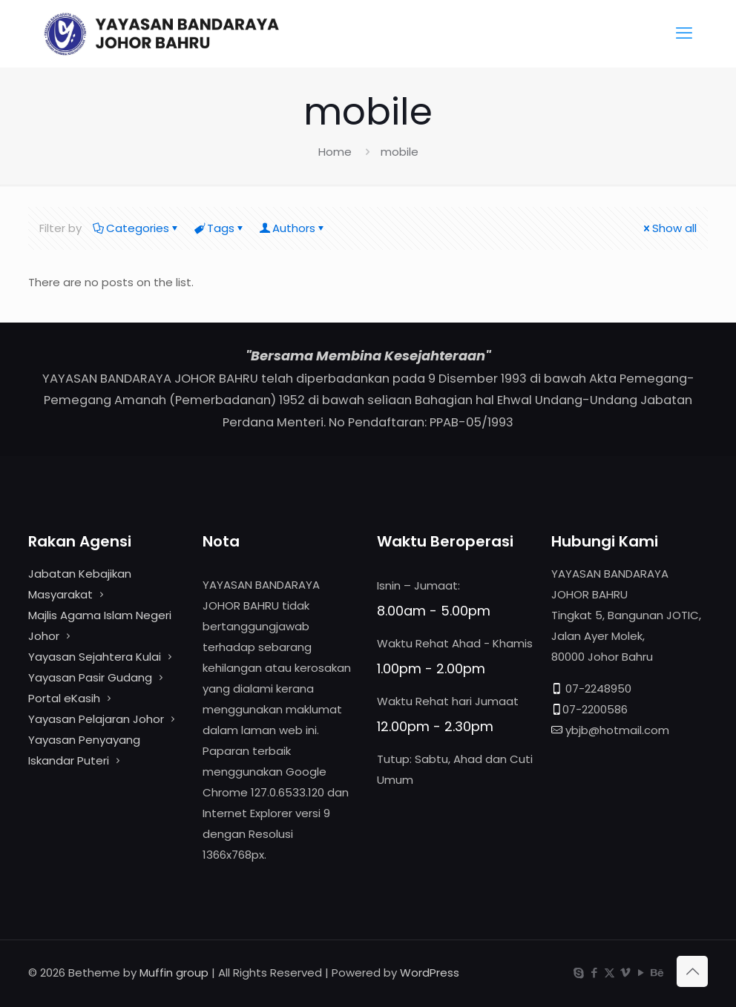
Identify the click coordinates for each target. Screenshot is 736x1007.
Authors (292, 228)
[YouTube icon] (640, 972)
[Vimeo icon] (625, 972)
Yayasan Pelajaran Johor (97, 719)
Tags (220, 228)
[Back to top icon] (692, 971)
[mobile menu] (684, 33)
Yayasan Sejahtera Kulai (96, 656)
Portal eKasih (64, 698)
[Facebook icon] (593, 972)
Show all (669, 228)
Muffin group (173, 972)
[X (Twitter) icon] (609, 972)
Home (335, 151)
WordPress (429, 972)
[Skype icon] (578, 972)
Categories (136, 228)
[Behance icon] (656, 972)
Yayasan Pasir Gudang (90, 677)
